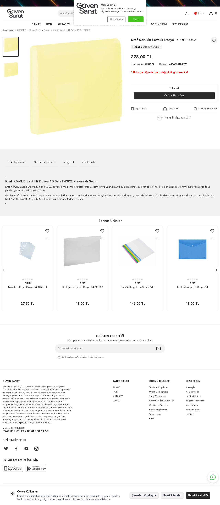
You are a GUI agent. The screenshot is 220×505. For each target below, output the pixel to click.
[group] (75, 87)
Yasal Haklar (155, 414)
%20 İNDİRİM (180, 24)
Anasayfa (8, 30)
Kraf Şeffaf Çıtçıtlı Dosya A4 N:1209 (82, 287)
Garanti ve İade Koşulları (161, 401)
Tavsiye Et (170, 108)
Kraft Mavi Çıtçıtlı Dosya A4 (192, 287)
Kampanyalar (192, 392)
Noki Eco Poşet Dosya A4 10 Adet (27, 287)
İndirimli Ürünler (194, 396)
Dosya (47, 30)
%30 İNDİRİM (159, 24)
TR (199, 13)
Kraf (146, 47)
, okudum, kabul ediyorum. (81, 357)
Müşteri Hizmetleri (195, 401)
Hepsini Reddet (172, 495)
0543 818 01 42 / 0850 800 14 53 (25, 431)
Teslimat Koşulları (158, 387)
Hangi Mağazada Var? (174, 118)
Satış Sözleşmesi (158, 396)
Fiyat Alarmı (139, 108)
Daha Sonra (116, 19)
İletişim (189, 414)
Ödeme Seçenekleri (44, 162)
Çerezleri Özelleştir (144, 495)
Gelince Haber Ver (174, 95)
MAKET (116, 401)
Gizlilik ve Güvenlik (158, 405)
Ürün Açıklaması (17, 162)
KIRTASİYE (64, 24)
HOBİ (49, 24)
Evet (135, 19)
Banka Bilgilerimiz (158, 410)
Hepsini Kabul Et (198, 495)
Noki (28, 283)
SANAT (36, 24)
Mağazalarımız (193, 410)
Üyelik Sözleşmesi (158, 392)
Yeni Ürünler (192, 405)
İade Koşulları (89, 162)
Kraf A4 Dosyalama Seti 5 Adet (137, 287)
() (213, 13)
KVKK (152, 419)
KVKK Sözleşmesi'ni (70, 357)
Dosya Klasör (35, 30)
